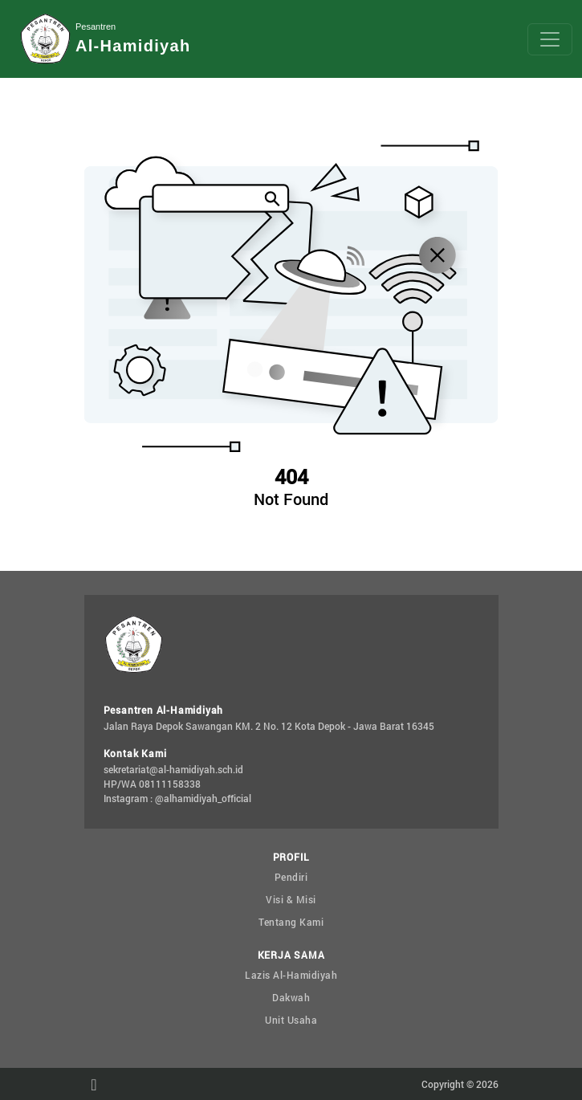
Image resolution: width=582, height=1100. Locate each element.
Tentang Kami (291, 921)
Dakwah (291, 997)
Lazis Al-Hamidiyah (291, 974)
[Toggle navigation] (549, 39)
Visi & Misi (291, 899)
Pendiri (291, 876)
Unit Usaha (291, 1019)
